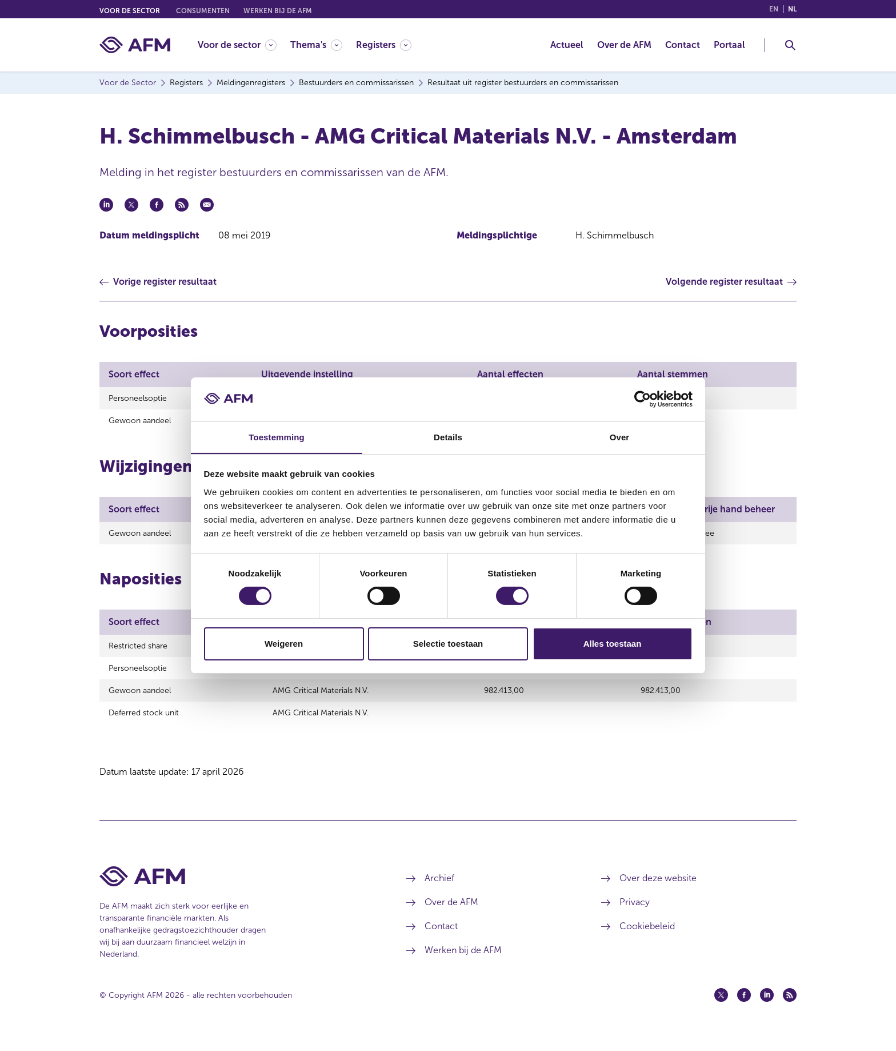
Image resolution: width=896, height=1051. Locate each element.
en (773, 9)
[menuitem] (244, 44)
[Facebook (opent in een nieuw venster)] (744, 1007)
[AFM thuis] (134, 45)
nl (792, 9)
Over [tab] (620, 436)
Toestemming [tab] (277, 436)
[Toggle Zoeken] (790, 45)
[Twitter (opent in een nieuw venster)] (721, 1007)
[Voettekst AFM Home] (235, 888)
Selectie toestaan (448, 643)
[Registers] (383, 44)
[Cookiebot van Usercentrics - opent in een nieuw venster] (643, 399)
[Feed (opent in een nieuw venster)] (790, 1007)
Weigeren (284, 643)
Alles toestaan (612, 643)
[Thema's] (316, 44)
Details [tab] (448, 436)
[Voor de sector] (237, 44)
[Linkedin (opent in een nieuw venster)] (767, 1007)
